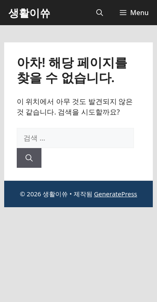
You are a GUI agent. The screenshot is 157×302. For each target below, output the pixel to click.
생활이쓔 (29, 12)
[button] (99, 12)
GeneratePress (115, 194)
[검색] (29, 158)
